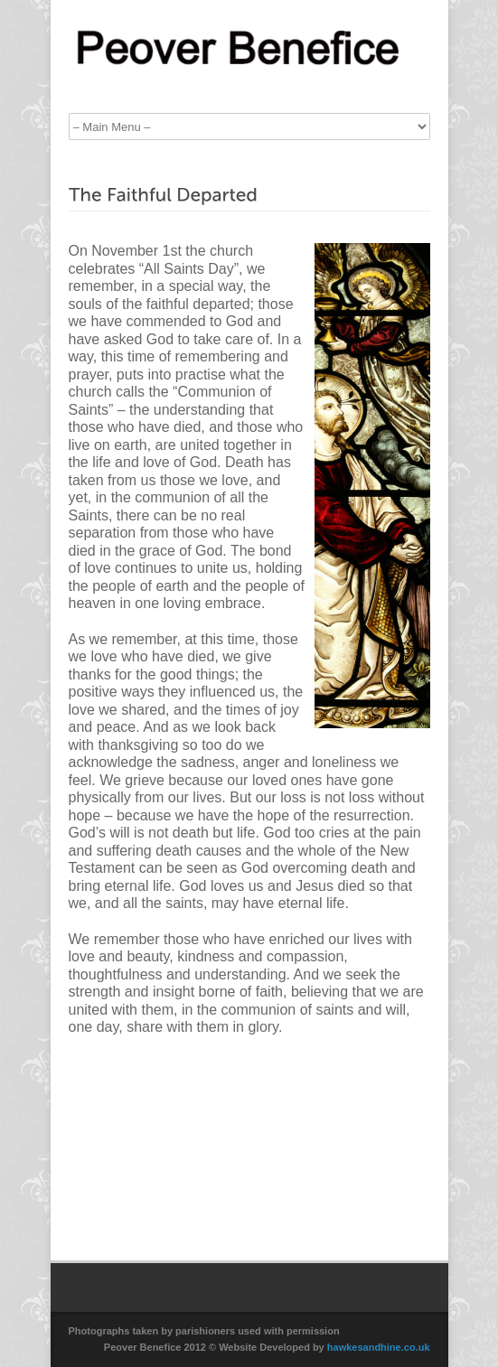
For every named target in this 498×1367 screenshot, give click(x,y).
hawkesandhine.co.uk (378, 1347)
